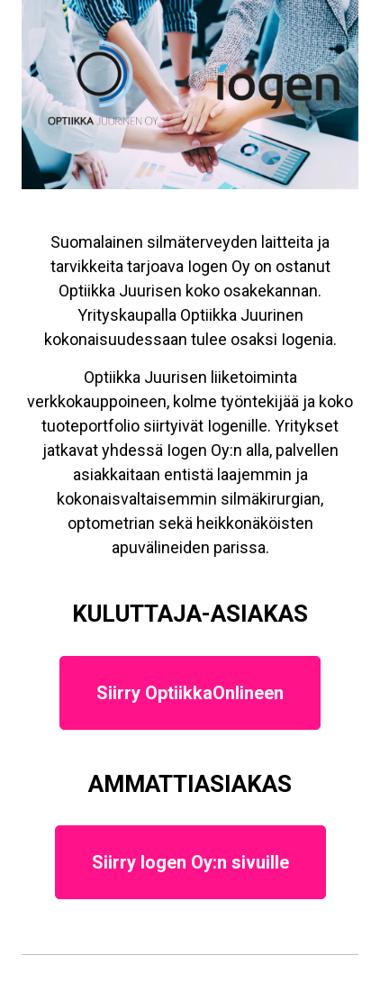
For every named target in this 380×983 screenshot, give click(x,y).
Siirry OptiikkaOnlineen (190, 693)
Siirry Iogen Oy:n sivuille (190, 862)
